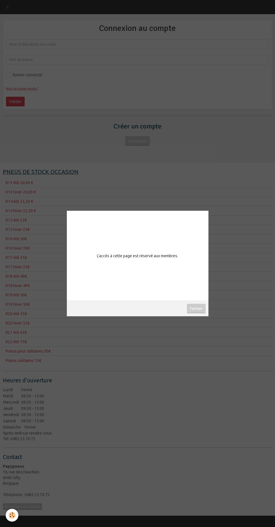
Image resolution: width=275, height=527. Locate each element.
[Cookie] (12, 515)
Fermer (196, 308)
